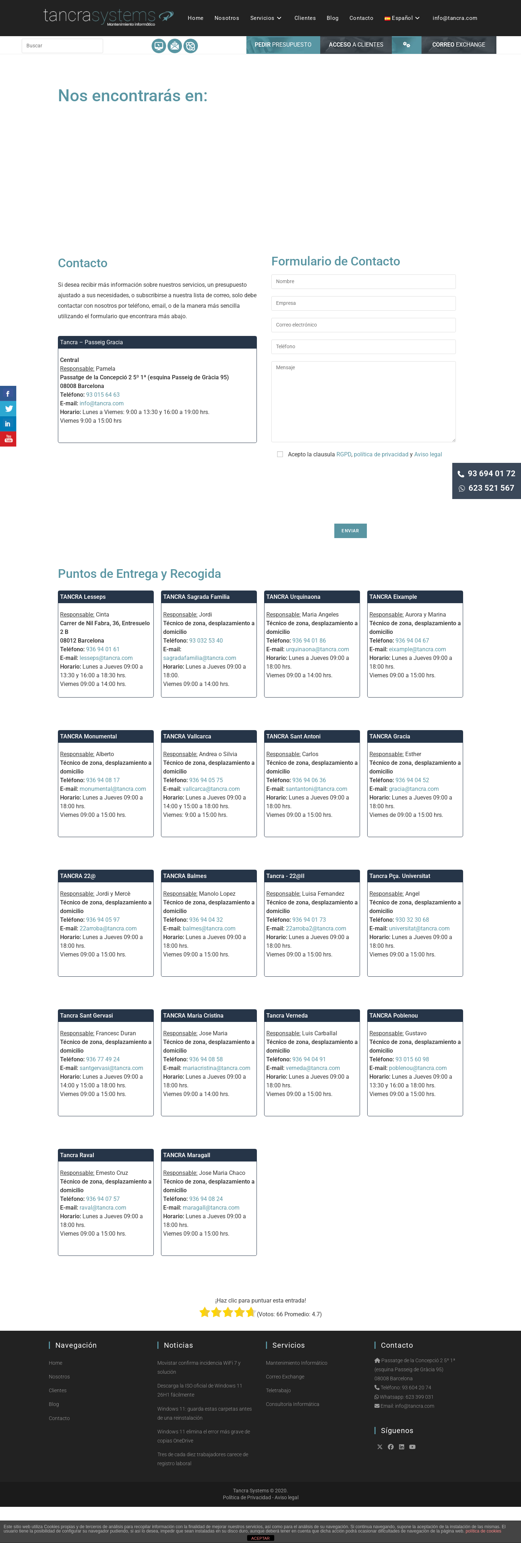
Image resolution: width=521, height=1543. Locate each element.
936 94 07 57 (103, 1235)
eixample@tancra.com (417, 685)
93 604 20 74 (416, 1424)
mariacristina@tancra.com (216, 1104)
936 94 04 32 (206, 955)
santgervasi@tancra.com (111, 1104)
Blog (54, 1440)
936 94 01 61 (103, 685)
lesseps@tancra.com (106, 694)
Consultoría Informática (292, 1440)
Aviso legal (428, 490)
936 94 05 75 (206, 816)
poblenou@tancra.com (418, 1104)
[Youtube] (412, 1483)
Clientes (58, 1426)
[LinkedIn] (401, 1483)
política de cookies (483, 1531)
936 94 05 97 (103, 955)
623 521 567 (486, 488)
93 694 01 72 (487, 473)
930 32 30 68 (412, 955)
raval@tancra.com (103, 1243)
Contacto (59, 1454)
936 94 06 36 (309, 816)
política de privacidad (381, 490)
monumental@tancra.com (113, 825)
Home (55, 1399)
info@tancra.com (102, 439)
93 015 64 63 (103, 430)
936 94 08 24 (206, 1235)
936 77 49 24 (103, 1095)
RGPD (343, 490)
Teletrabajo (278, 1426)
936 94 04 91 (309, 1095)
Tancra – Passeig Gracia (91, 378)
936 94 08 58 (206, 1095)
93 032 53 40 (206, 676)
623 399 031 (420, 1433)
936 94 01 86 (309, 676)
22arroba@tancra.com (108, 964)
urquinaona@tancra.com (317, 685)
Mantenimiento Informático (296, 1399)
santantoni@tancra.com (316, 825)
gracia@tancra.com (414, 825)
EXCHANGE (458, 80)
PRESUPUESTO (283, 80)
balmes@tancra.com (209, 964)
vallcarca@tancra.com (211, 825)
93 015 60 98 (412, 1095)
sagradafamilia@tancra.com (199, 694)
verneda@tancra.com (313, 1104)
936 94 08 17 (103, 816)
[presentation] (326, 527)
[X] (380, 1483)
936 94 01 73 (309, 955)
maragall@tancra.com (211, 1243)
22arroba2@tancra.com (316, 964)
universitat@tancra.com (419, 964)
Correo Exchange (285, 1413)
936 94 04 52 (412, 816)
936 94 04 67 (412, 676)
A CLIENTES (356, 80)
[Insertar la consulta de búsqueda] (62, 82)
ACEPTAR (260, 1538)
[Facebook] (390, 1483)
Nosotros (59, 1413)
